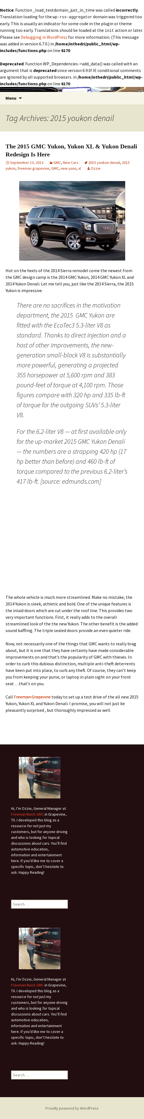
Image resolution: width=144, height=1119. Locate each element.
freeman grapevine (33, 167)
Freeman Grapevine (32, 696)
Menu (11, 97)
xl (79, 167)
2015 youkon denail (104, 161)
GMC (57, 161)
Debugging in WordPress (44, 36)
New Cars (70, 161)
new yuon (68, 167)
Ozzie (96, 167)
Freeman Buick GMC (27, 813)
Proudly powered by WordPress (72, 1107)
